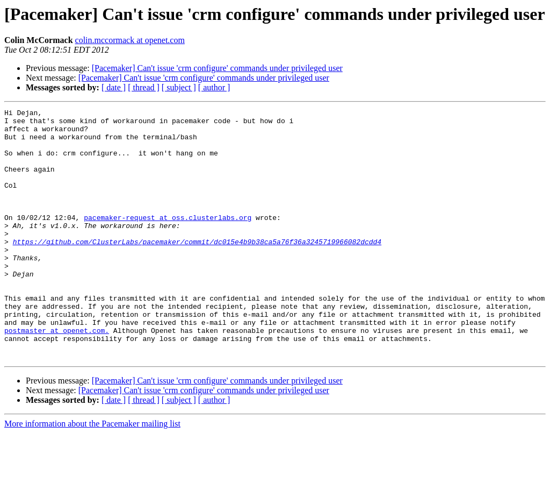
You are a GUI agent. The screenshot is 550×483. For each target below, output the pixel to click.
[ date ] (114, 87)
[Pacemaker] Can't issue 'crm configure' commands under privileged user (217, 68)
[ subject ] (179, 87)
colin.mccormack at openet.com (130, 40)
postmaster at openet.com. (56, 375)
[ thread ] (144, 87)
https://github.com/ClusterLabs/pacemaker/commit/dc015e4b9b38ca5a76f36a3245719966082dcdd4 (197, 269)
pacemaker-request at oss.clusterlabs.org (167, 240)
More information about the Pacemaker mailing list (92, 473)
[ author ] (214, 87)
